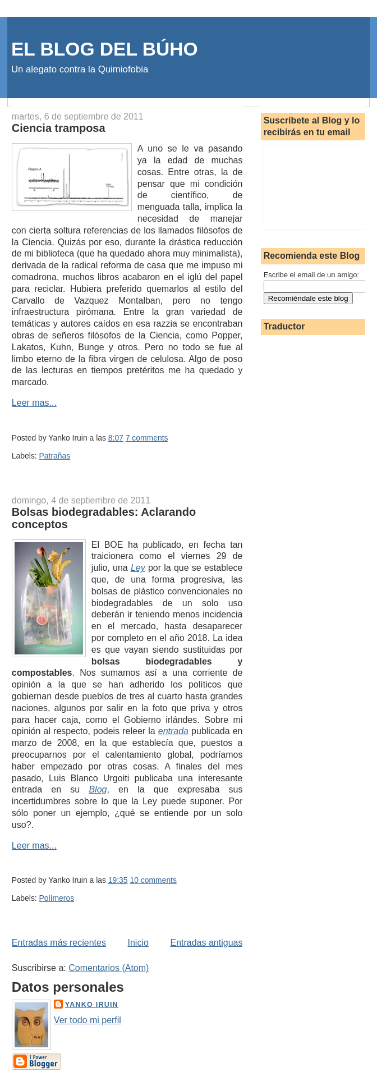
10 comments (153, 880)
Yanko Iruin (91, 1005)
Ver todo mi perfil (87, 1020)
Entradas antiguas (206, 942)
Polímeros (57, 898)
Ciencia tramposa (58, 128)
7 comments (147, 437)
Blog (98, 789)
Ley (138, 567)
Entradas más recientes (59, 942)
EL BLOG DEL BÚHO (104, 49)
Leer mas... (34, 402)
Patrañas (55, 455)
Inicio (138, 942)
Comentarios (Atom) (108, 968)
